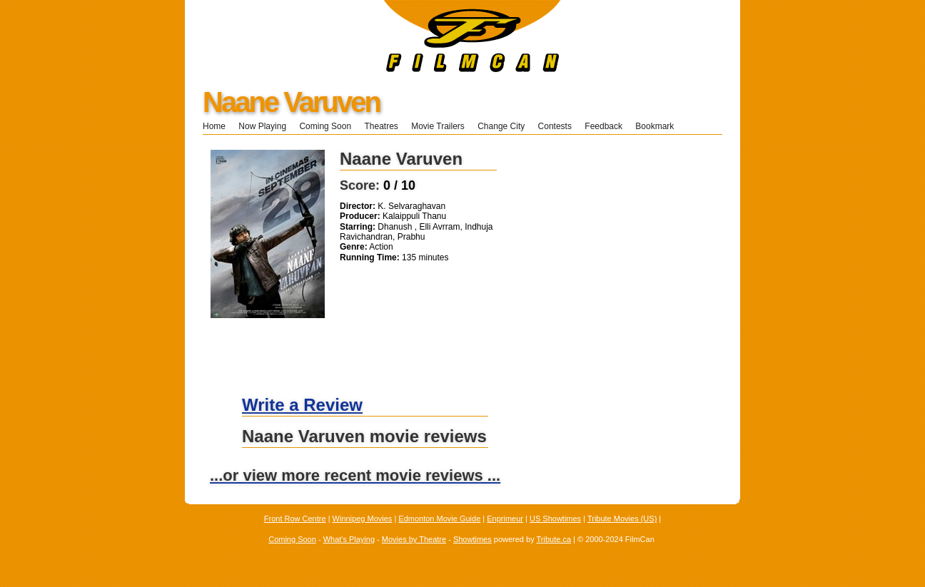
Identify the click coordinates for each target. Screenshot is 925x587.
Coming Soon (325, 126)
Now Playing (262, 126)
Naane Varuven (291, 102)
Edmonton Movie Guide (439, 518)
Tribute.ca (554, 539)
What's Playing (349, 539)
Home (214, 126)
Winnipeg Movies (363, 518)
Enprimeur (505, 518)
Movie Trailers (438, 126)
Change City (501, 126)
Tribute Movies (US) (622, 518)
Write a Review (302, 404)
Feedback (603, 126)
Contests (555, 126)
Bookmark (659, 126)
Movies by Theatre (414, 539)
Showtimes (472, 539)
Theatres (381, 126)
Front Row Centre (295, 518)
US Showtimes (555, 518)
